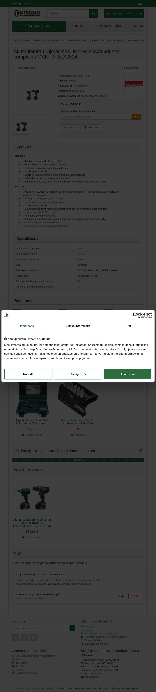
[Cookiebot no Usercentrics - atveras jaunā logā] (136, 315)
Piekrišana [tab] (27, 325)
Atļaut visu (127, 373)
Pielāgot (78, 373)
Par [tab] (129, 325)
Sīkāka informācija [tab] (78, 325)
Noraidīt (28, 373)
